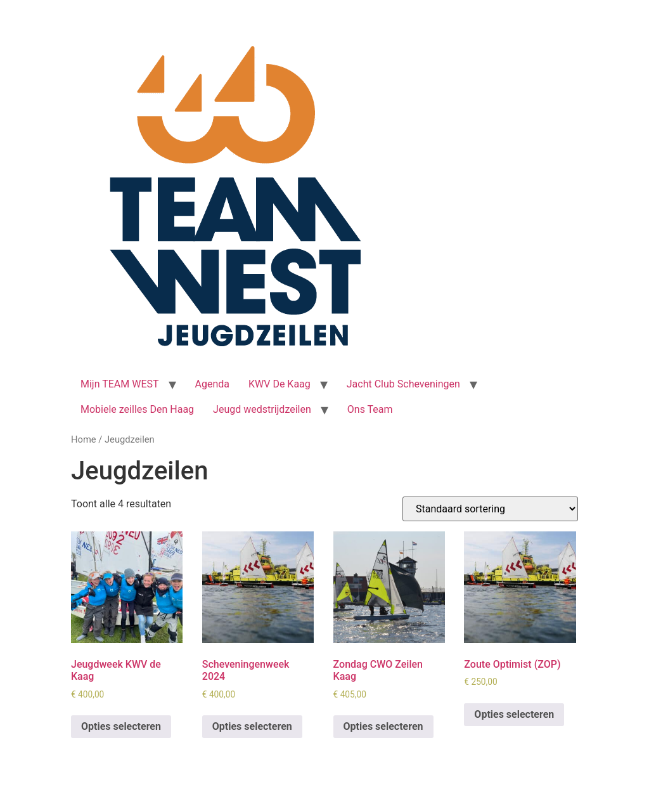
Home (83, 439)
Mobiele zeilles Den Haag (137, 409)
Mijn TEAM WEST (119, 384)
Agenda (212, 384)
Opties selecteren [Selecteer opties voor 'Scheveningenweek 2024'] (252, 726)
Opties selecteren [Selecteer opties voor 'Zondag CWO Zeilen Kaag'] (383, 726)
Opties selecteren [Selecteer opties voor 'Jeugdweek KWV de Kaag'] (121, 726)
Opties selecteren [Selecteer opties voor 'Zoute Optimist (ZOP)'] (514, 714)
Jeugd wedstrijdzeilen (262, 409)
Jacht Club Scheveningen (403, 384)
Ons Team (370, 409)
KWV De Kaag (279, 384)
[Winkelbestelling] (490, 509)
